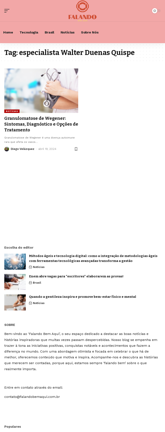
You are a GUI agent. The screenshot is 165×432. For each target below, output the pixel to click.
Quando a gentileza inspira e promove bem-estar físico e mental (82, 297)
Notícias (12, 111)
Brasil (37, 282)
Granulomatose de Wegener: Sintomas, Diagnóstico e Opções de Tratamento (38, 124)
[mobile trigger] (8, 10)
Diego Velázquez (22, 148)
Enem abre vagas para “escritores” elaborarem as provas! (76, 276)
